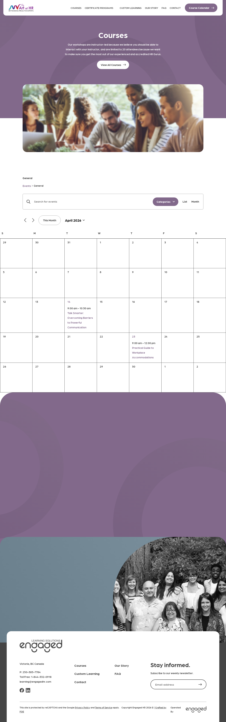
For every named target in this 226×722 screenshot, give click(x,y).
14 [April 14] (68, 301)
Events (27, 185)
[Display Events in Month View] (195, 202)
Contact (175, 7)
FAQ (164, 7)
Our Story (151, 7)
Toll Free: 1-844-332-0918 (36, 676)
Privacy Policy (82, 707)
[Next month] (33, 220)
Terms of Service (103, 707)
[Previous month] (25, 220)
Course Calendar (199, 7)
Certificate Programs (99, 7)
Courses (76, 7)
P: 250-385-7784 (30, 672)
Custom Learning (131, 7)
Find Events (28, 201)
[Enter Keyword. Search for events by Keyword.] (88, 201)
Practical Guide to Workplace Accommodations (143, 352)
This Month (49, 220)
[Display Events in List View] (185, 202)
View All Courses (111, 64)
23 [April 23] (133, 336)
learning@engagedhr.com (35, 681)
